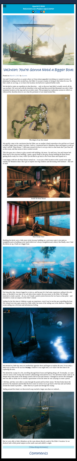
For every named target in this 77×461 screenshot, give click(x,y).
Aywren (24, 75)
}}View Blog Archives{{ (38, 447)
